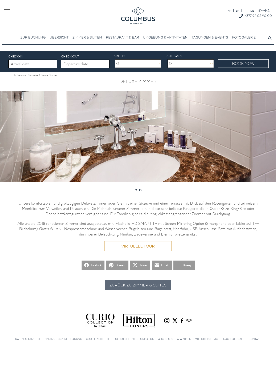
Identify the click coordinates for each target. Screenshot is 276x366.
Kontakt (255, 339)
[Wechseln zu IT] (245, 10)
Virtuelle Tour (138, 246)
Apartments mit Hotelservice (198, 339)
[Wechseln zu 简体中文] (264, 10)
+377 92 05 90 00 (258, 15)
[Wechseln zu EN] (238, 10)
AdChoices (165, 339)
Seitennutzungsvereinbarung (60, 339)
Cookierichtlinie (98, 339)
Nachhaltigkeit (234, 339)
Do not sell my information (134, 339)
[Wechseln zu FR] (229, 10)
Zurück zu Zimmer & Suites (138, 285)
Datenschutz (24, 339)
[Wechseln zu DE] (252, 10)
